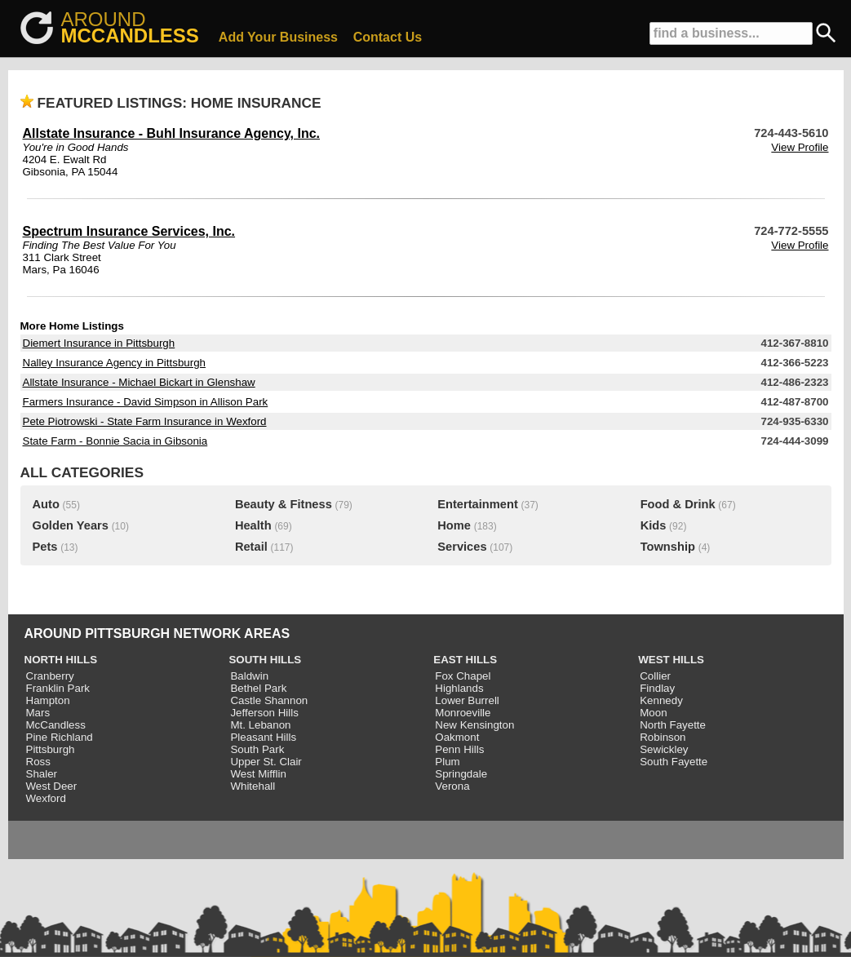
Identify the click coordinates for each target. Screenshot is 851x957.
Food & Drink (678, 504)
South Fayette (673, 761)
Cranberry (50, 676)
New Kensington (474, 725)
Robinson (662, 737)
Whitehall (252, 786)
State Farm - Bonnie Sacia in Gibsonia (115, 441)
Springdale (461, 774)
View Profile (799, 147)
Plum (447, 761)
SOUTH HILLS (264, 660)
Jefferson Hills (264, 713)
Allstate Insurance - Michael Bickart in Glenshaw (139, 382)
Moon (653, 713)
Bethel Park (258, 688)
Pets (45, 546)
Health (253, 525)
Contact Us (387, 37)
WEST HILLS (671, 660)
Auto (46, 504)
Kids (653, 525)
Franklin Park (58, 688)
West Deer (52, 786)
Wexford (46, 798)
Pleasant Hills (263, 737)
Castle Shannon (269, 700)
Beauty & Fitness (283, 504)
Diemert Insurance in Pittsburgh (99, 343)
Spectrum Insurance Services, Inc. (129, 231)
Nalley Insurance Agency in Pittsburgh (114, 363)
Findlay (657, 688)
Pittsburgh (50, 749)
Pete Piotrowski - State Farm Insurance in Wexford (145, 421)
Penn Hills (459, 749)
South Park (257, 749)
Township (667, 546)
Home (454, 525)
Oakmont (457, 737)
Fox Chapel (462, 676)
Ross (38, 761)
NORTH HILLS (61, 660)
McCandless (56, 725)
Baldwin (249, 676)
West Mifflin (258, 774)
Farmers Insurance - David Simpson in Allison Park (145, 402)
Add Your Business (278, 37)
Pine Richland (59, 737)
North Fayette (673, 725)
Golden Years (71, 525)
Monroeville (462, 713)
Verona (452, 786)
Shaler (42, 774)
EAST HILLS (465, 660)
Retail (251, 546)
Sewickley (664, 749)
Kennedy (661, 700)
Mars (38, 713)
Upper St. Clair (265, 761)
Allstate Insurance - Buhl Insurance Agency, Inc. (172, 133)
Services (461, 546)
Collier (655, 676)
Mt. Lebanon (260, 725)
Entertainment (477, 504)
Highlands (459, 688)
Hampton (48, 700)
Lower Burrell (467, 700)
